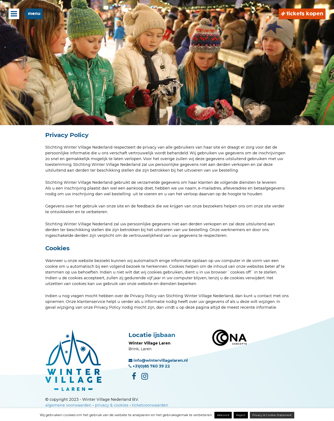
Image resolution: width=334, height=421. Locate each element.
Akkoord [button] (223, 415)
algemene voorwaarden (68, 405)
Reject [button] (240, 415)
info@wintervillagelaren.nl (158, 360)
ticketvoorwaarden (150, 405)
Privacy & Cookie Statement (272, 415)
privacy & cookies (111, 405)
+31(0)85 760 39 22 (149, 366)
